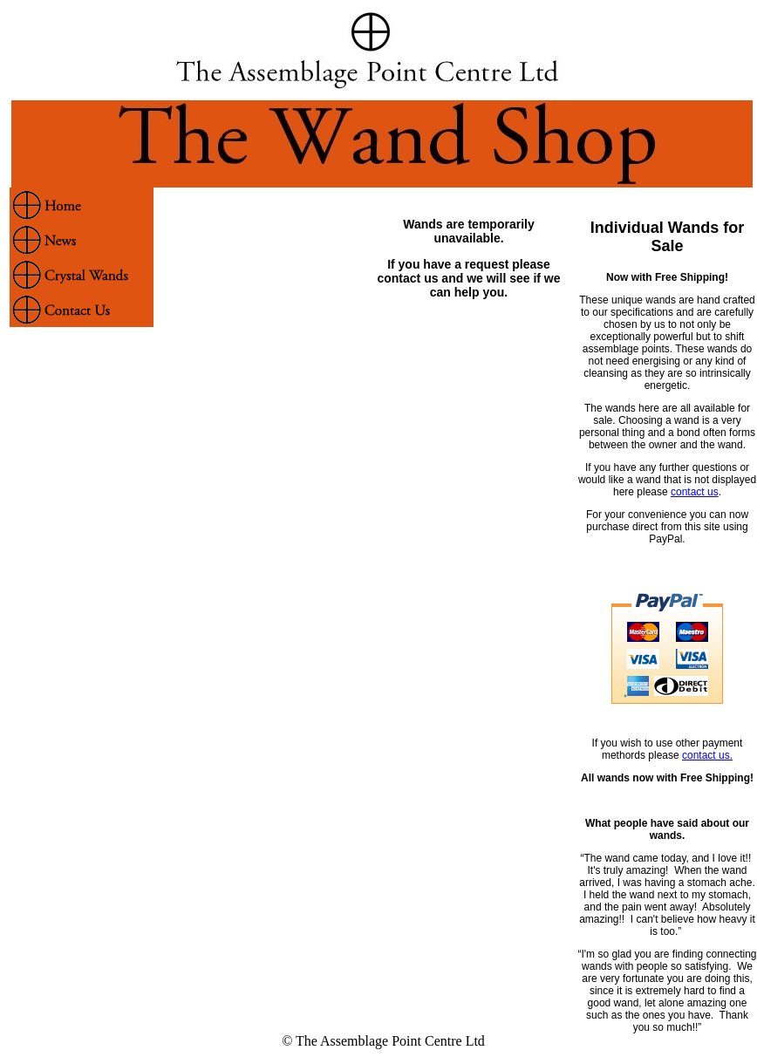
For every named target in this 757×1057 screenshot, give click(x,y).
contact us (695, 492)
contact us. (707, 755)
